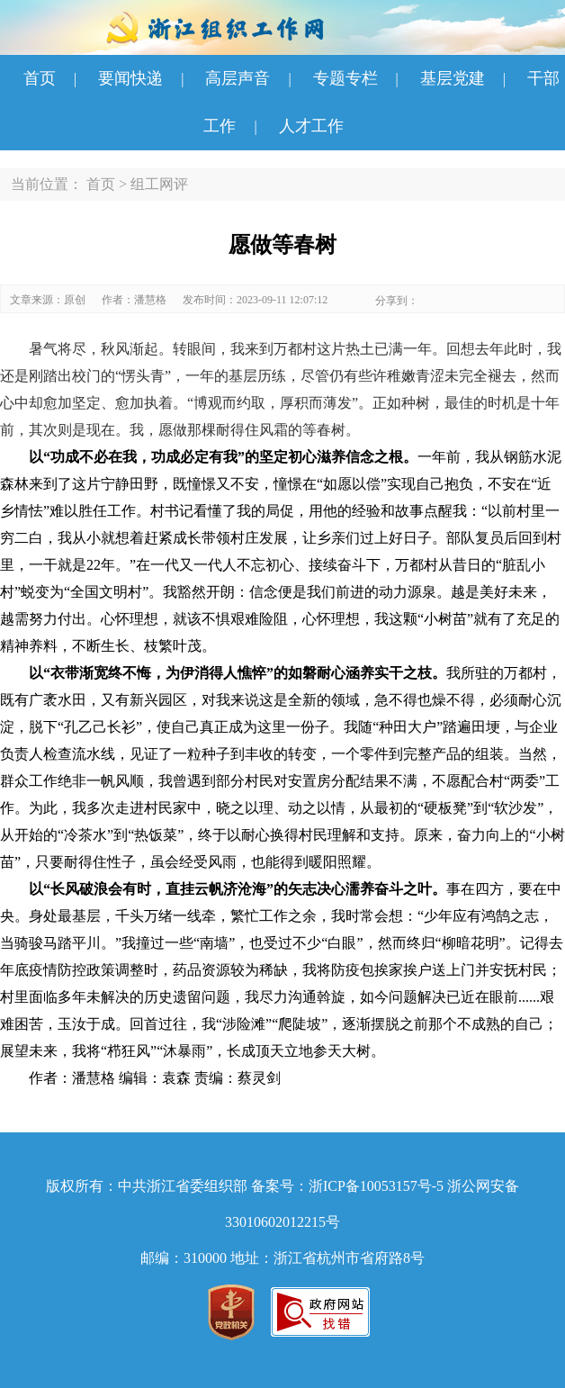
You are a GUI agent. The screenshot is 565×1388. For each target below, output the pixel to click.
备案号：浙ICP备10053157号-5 (347, 1186)
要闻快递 (130, 78)
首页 (39, 78)
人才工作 (311, 126)
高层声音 (237, 78)
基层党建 (452, 78)
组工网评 (159, 184)
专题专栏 (345, 78)
